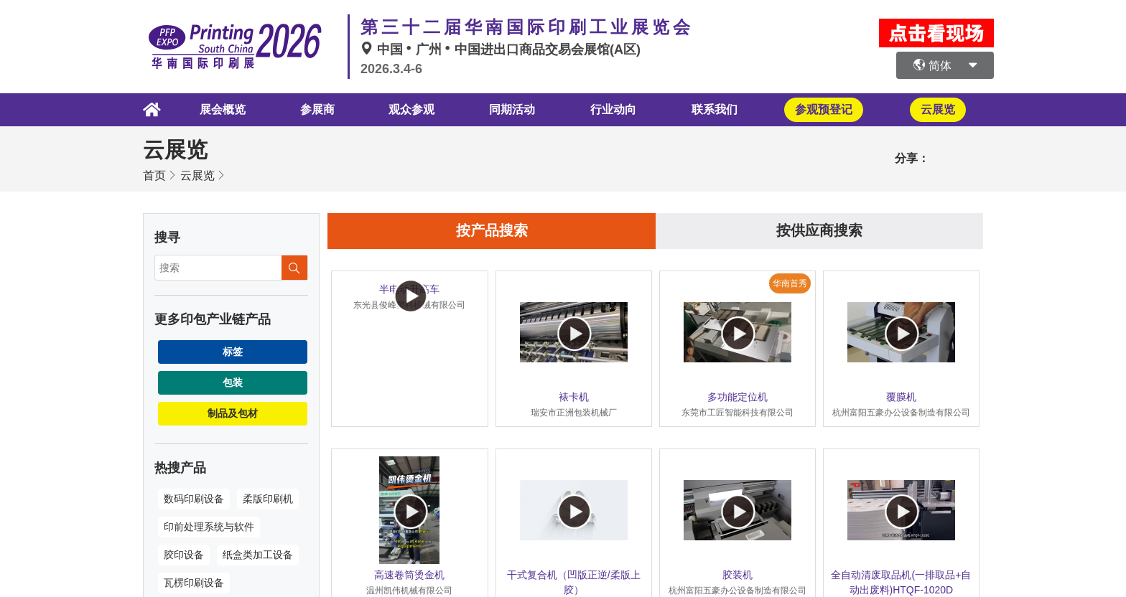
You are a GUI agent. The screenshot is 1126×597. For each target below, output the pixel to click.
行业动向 (613, 109)
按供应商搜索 (819, 231)
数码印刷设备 (194, 498)
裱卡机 (574, 397)
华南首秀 (790, 283)
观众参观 (410, 109)
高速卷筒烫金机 (409, 574)
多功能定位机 (737, 397)
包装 (233, 382)
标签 (233, 351)
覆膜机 (901, 397)
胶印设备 (184, 554)
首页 (154, 175)
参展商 (315, 109)
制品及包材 (233, 413)
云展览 (197, 175)
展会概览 (220, 109)
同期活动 (512, 109)
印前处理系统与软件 (209, 526)
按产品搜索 (492, 231)
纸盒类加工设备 (258, 554)
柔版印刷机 (268, 498)
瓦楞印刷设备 (194, 582)
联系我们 (715, 109)
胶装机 (737, 574)
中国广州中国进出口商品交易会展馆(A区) (500, 49)
